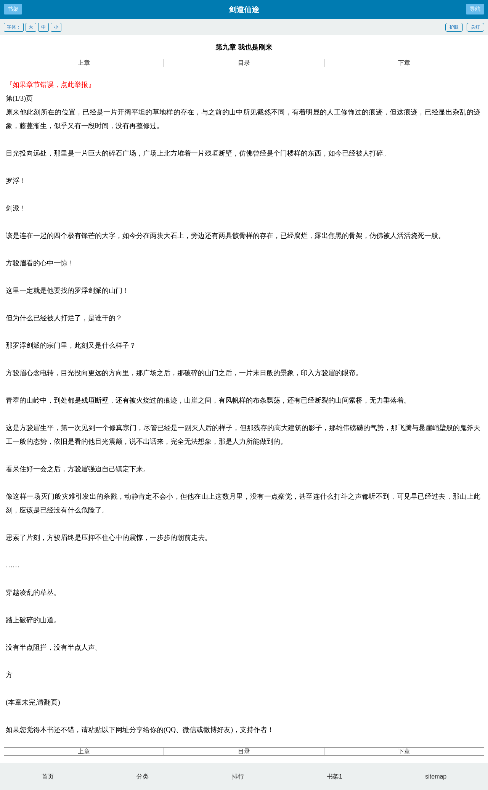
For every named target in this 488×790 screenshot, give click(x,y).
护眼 (454, 27)
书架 (13, 9)
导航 (475, 9)
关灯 (475, 27)
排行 (238, 776)
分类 (142, 776)
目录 (244, 62)
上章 (84, 62)
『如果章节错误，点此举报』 (50, 84)
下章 (404, 62)
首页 (48, 776)
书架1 (334, 776)
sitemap (435, 776)
